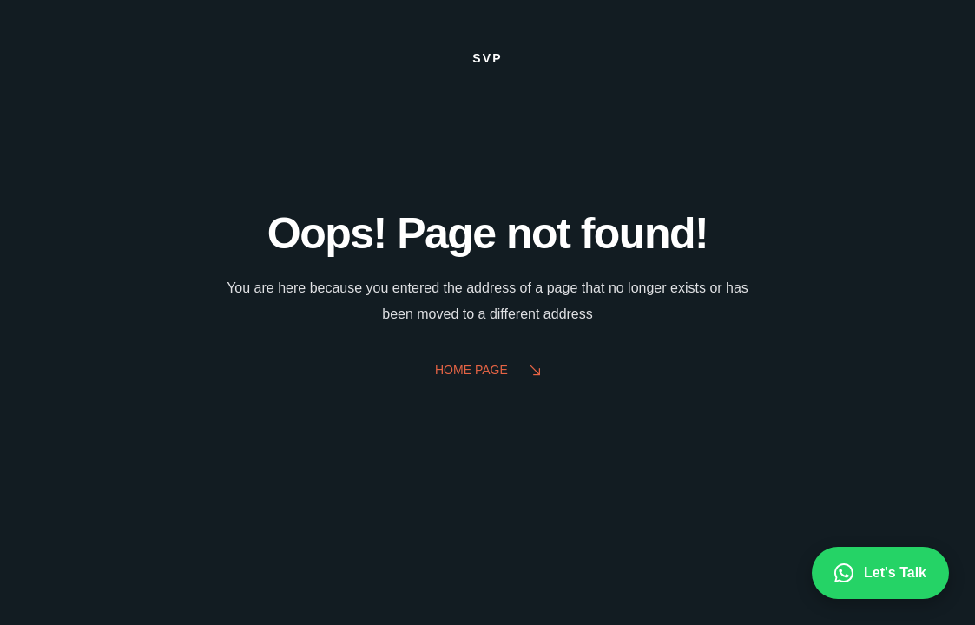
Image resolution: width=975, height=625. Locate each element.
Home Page (487, 371)
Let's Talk (880, 572)
